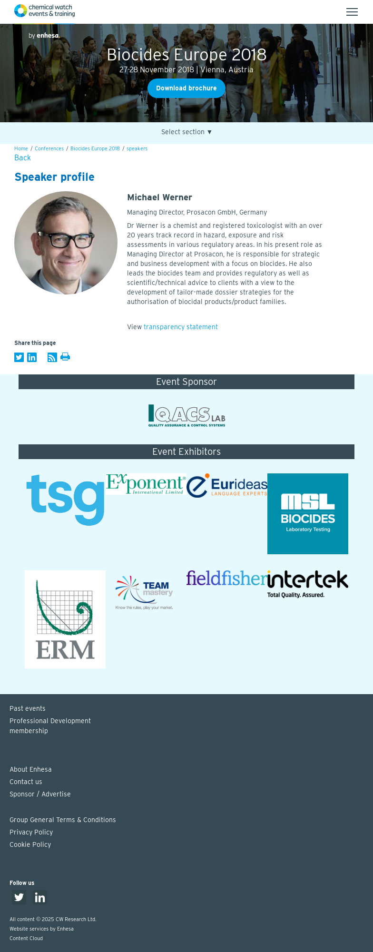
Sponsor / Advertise (40, 794)
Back (22, 157)
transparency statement (181, 327)
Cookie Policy (30, 844)
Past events (28, 708)
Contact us (26, 781)
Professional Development (191, 726)
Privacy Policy (31, 832)
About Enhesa (31, 769)
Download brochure (186, 88)
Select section (187, 132)
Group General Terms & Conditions (63, 820)
